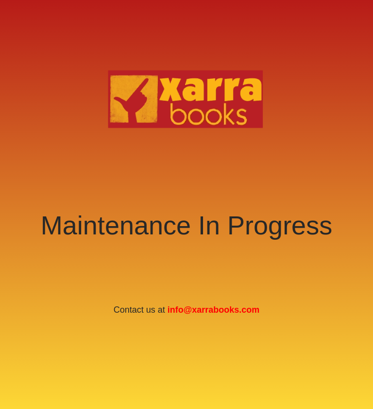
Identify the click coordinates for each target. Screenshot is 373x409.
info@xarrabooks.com (214, 310)
